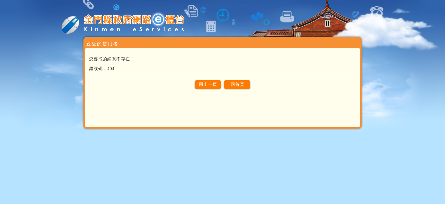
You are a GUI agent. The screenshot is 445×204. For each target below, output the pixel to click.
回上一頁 (208, 84)
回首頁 (237, 84)
